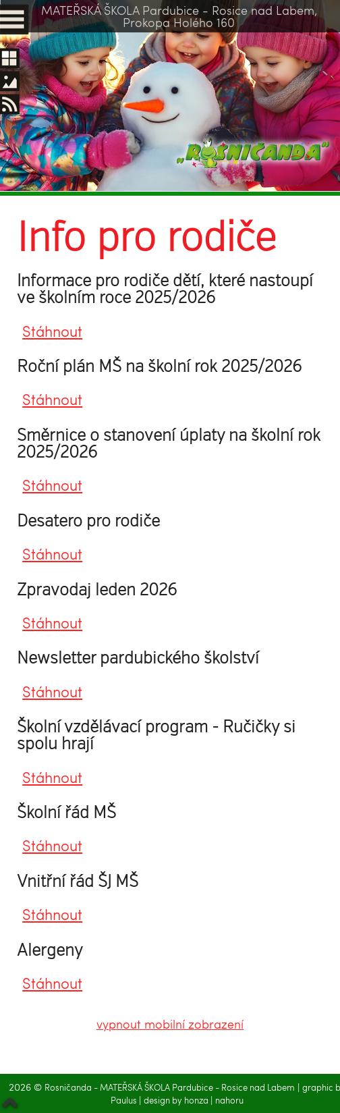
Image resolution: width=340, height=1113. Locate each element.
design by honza (177, 1100)
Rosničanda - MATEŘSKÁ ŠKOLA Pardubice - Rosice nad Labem (170, 1087)
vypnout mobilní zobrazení (170, 1023)
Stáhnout (52, 331)
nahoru (229, 1100)
